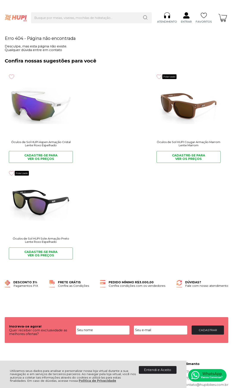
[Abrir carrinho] (222, 10)
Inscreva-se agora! (25, 230)
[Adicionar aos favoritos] (11, 76)
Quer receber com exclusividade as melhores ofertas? (38, 235)
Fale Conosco (16, 290)
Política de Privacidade (97, 380)
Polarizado (105, 76)
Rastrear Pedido (136, 285)
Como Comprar (74, 280)
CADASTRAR (208, 233)
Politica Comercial (76, 285)
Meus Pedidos (134, 275)
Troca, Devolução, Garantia (82, 275)
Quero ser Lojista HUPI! (24, 294)
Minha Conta (133, 280)
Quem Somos (16, 275)
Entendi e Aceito (157, 370)
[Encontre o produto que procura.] (132, 10)
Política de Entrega (20, 285)
